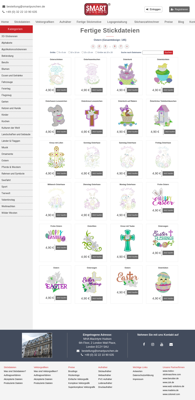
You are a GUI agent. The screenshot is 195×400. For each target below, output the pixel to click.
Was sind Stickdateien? (15, 371)
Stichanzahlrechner (146, 21)
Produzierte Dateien (13, 383)
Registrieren (181, 9)
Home (5, 21)
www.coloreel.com (171, 394)
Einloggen (154, 9)
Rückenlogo (74, 375)
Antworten (137, 371)
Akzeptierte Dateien (13, 379)
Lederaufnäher (105, 383)
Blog (181, 21)
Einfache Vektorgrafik (78, 379)
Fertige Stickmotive (89, 21)
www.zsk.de (168, 382)
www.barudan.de (171, 378)
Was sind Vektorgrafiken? (46, 371)
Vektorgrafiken (44, 21)
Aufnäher (65, 21)
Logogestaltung (117, 21)
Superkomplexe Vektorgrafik (81, 387)
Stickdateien (22, 21)
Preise (169, 21)
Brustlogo (72, 371)
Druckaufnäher (105, 387)
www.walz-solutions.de (173, 386)
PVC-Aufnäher (105, 379)
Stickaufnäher (104, 371)
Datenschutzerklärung (143, 375)
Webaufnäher (104, 375)
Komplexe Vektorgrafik (79, 383)
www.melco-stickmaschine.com (172, 373)
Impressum (138, 379)
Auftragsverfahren (12, 375)
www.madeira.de (171, 390)
